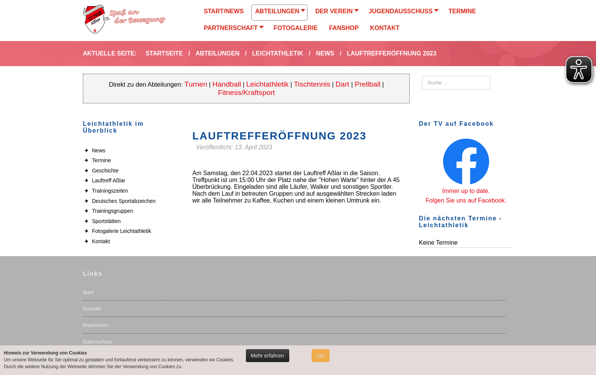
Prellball (367, 84)
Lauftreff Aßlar (108, 180)
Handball (226, 84)
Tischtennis (312, 84)
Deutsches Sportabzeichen (123, 201)
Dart (343, 84)
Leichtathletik (267, 84)
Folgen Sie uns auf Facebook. (466, 200)
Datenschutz (97, 341)
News (98, 150)
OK (320, 356)
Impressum (95, 324)
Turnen (195, 84)
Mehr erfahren (267, 356)
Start (88, 292)
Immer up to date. (466, 191)
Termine (101, 160)
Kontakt (101, 241)
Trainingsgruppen (112, 211)
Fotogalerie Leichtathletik (121, 231)
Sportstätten (106, 221)
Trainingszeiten (110, 191)
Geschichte (105, 171)
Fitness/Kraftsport (246, 93)
